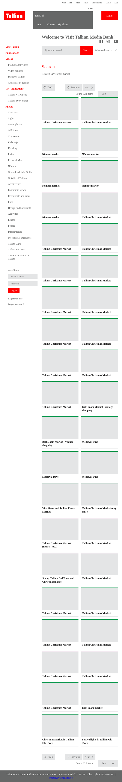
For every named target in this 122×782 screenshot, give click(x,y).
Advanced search (105, 50)
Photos (9, 106)
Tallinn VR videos (17, 94)
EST (116, 2)
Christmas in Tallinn (18, 82)
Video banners (15, 70)
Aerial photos (15, 124)
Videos (9, 58)
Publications (12, 52)
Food (11, 201)
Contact (51, 24)
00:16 (108, 2)
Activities (13, 213)
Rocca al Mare (15, 160)
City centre (14, 136)
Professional (97, 2)
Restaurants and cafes (19, 195)
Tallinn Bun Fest (16, 249)
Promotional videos (18, 64)
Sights (11, 118)
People (11, 225)
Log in (109, 15)
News (86, 2)
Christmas (13, 112)
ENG (90, 8)
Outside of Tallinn (17, 178)
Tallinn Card (14, 243)
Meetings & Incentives (20, 237)
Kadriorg (12, 148)
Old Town (13, 130)
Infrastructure (15, 231)
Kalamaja (13, 142)
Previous (75, 87)
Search (86, 50)
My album (63, 24)
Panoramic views (17, 189)
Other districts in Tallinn (20, 172)
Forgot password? (16, 304)
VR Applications (15, 88)
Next (86, 87)
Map (78, 2)
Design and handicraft (19, 207)
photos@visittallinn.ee (60, 777)
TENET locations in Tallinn (18, 257)
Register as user (15, 299)
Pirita (11, 154)
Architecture (14, 183)
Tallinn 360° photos (18, 100)
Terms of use (39, 17)
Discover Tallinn (16, 76)
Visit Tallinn (67, 2)
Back (50, 87)
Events (11, 219)
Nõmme (12, 166)
